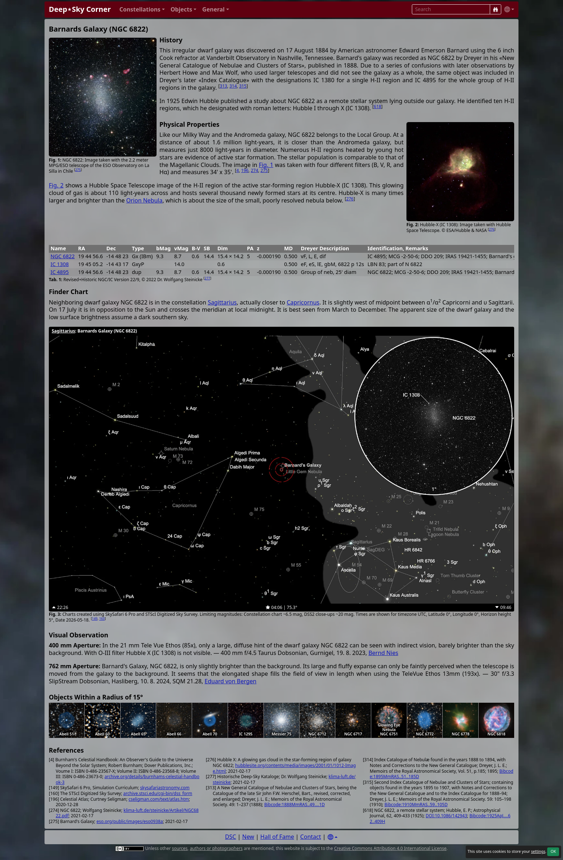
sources (179, 848)
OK (553, 851)
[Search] (495, 9)
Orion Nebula (144, 200)
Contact (310, 837)
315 (243, 86)
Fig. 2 (56, 185)
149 (94, 618)
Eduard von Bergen (230, 681)
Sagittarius (222, 302)
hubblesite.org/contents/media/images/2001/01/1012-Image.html (284, 768)
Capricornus (303, 302)
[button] (142, 9)
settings (538, 851)
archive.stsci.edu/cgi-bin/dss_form (157, 793)
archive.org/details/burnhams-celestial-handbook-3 (127, 779)
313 (223, 86)
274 (254, 170)
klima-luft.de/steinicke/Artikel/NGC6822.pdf (127, 813)
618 (377, 106)
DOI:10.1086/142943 (446, 816)
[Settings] (332, 837)
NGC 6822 (63, 256)
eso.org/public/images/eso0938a (130, 821)
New (248, 837)
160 (101, 618)
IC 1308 (60, 264)
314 (233, 86)
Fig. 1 (266, 165)
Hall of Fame (277, 837)
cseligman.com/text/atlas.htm (159, 799)
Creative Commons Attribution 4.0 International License (390, 848)
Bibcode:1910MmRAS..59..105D (416, 804)
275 (77, 169)
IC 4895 (60, 272)
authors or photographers (216, 848)
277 (207, 278)
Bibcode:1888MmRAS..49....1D (294, 804)
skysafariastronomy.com (164, 788)
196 (245, 170)
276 (491, 229)
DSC (230, 837)
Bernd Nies (383, 653)
